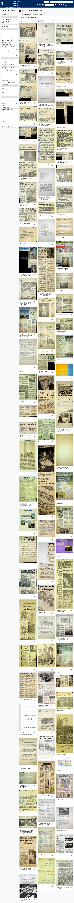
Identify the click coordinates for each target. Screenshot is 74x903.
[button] (37, 4)
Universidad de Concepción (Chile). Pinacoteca (9, 65)
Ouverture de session (49, 4)
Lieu (3, 88)
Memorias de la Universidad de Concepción (9, 22)
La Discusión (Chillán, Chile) (9, 31)
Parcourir (46, 1)
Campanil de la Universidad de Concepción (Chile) (9, 80)
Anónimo (9, 50)
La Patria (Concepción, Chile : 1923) (9, 52)
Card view (40, 21)
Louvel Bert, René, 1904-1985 (9, 44)
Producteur (5, 26)
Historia (9, 105)
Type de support (6, 126)
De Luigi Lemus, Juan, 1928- (9, 77)
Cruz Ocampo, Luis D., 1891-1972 (9, 42)
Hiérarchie (34, 21)
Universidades (9, 101)
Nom (3, 55)
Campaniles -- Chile (9, 118)
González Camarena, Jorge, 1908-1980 (9, 82)
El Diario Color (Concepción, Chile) (9, 40)
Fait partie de (5, 14)
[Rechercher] (62, 2)
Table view (46, 21)
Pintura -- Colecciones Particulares (9, 107)
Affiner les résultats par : (9, 10)
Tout (2, 17)
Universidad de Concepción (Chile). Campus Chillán (9, 74)
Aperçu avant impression (25, 21)
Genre (3, 121)
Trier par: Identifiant (58, 21)
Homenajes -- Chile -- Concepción (9, 116)
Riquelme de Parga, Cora (9, 84)
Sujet (3, 92)
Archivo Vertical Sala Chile (9, 19)
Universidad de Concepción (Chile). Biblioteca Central (9, 71)
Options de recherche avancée (28, 17)
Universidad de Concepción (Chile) (9, 38)
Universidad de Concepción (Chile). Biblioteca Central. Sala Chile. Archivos (9, 35)
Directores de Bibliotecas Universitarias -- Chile (9, 110)
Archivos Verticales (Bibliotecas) (9, 97)
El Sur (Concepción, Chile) (9, 33)
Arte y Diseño (9, 103)
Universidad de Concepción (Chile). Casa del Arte (9, 47)
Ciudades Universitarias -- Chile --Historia (9, 113)
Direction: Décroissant (68, 21)
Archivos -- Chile (9, 99)
